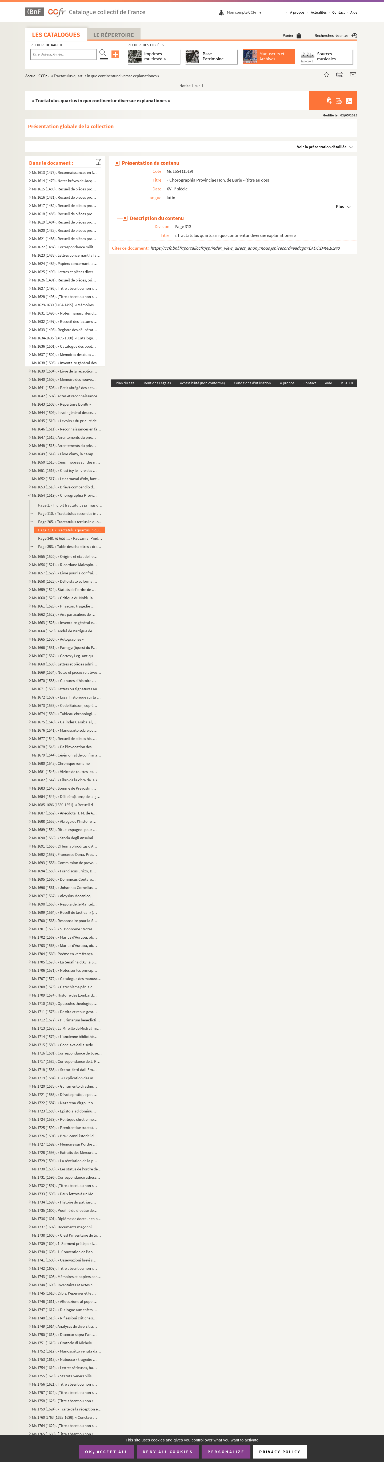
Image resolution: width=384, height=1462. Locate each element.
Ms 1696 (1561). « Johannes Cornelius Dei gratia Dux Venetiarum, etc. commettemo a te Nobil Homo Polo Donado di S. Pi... (65, 887)
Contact (338, 12)
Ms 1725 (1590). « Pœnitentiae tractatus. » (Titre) (65, 1127)
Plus (340, 206)
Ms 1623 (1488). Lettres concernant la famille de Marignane (67, 255)
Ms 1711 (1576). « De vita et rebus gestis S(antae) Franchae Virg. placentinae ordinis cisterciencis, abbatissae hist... (65, 1011)
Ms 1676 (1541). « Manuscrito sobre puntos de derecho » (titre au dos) (65, 730)
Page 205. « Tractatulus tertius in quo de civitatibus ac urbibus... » (70, 521)
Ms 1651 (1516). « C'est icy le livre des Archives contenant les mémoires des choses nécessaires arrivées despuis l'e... (65, 470)
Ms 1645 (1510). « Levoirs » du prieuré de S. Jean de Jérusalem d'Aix (67, 420)
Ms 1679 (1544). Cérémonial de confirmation (67, 755)
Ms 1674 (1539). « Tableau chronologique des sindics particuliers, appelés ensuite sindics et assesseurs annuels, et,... (65, 713)
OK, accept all (106, 1451)
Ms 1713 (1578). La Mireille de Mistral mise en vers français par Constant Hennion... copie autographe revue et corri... (67, 1028)
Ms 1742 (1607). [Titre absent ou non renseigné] (65, 1268)
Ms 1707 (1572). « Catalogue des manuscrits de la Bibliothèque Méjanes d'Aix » (67, 978)
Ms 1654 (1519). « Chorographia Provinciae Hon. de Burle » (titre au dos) (65, 495)
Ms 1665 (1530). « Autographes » (57, 639)
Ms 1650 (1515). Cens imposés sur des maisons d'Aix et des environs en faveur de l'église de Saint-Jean (67, 462)
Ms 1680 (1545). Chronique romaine (61, 763)
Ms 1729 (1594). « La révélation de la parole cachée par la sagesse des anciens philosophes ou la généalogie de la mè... (65, 1160)
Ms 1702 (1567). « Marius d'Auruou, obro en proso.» (65, 937)
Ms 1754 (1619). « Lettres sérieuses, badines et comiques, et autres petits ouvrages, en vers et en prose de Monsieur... (65, 1367)
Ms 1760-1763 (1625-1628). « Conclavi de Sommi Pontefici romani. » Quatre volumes (65, 1417)
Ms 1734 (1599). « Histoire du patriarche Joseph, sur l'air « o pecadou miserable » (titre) (65, 1202)
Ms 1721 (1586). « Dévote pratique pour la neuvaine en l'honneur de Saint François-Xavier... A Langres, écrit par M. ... (65, 1094)
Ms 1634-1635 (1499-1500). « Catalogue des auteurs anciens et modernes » (65, 337)
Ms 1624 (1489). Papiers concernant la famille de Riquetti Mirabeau (65, 263)
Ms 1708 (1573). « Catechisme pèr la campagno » (65, 986)
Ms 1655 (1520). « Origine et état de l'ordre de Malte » (65, 556)
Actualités (319, 12)
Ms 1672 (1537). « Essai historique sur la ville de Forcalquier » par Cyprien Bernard (67, 697)
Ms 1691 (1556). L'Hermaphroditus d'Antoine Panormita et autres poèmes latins (65, 846)
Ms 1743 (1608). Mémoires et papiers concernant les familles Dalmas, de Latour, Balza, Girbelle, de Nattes (67, 1276)
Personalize (226, 1451)
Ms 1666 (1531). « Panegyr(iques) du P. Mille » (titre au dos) (65, 647)
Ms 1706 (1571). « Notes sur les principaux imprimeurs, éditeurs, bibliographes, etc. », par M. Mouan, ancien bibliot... (65, 970)
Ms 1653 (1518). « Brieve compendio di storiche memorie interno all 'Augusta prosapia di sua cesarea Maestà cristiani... (65, 486)
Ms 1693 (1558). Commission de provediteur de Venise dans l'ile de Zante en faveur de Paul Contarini (65, 862)
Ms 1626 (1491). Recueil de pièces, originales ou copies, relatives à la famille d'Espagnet (65, 280)
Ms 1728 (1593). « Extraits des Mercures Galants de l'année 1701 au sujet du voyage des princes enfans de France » (65, 1152)
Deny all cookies (168, 1451)
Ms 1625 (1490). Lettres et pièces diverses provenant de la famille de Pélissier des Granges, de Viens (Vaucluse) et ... (65, 271)
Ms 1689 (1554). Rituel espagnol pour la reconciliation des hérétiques (65, 829)
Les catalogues (56, 34)
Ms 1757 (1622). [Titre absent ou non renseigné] (65, 1392)
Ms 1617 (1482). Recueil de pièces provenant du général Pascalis (65, 205)
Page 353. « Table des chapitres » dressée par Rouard (70, 546)
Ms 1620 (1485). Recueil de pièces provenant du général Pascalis (65, 230)
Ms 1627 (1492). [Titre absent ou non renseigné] (65, 288)
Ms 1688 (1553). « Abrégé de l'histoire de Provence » (65, 821)
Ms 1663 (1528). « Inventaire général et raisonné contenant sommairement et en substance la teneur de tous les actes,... (65, 622)
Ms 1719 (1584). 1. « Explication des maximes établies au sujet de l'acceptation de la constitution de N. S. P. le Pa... (65, 1077)
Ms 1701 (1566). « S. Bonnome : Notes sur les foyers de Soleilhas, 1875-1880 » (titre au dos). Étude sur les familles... (65, 928)
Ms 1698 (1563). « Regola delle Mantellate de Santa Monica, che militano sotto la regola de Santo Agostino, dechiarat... (65, 904)
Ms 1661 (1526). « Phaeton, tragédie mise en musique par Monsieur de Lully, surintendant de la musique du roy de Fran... (65, 606)
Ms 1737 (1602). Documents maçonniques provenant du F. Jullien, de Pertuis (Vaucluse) (65, 1226)
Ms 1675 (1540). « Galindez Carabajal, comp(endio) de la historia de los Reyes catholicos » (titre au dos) (65, 721)
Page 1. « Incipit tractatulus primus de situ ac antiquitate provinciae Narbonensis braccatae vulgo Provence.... (70, 505)
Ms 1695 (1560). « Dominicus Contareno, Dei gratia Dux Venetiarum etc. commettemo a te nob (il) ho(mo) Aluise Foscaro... (65, 879)
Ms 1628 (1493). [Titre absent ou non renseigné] (65, 296)
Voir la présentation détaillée (322, 146)
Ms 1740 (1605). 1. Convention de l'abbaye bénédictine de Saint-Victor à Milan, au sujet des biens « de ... (65, 1251)
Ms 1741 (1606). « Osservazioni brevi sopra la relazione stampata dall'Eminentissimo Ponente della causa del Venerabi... (65, 1260)
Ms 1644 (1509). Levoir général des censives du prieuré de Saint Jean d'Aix (65, 412)
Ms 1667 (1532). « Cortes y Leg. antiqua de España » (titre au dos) (65, 655)
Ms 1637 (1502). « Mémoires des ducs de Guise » (65, 354)
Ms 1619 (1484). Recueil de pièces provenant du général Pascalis (65, 222)
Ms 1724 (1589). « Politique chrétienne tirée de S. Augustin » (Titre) (65, 1119)
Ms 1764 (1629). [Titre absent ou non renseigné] (65, 1425)
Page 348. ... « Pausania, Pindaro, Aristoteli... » (70, 538)
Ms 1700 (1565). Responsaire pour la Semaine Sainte (65, 920)
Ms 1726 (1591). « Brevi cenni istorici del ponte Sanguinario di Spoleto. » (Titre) (65, 1135)
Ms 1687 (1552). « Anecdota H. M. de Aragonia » (65, 813)
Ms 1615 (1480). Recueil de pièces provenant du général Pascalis (65, 188)
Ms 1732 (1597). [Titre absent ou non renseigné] (65, 1185)
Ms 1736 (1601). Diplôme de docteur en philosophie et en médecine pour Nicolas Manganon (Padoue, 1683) (67, 1218)
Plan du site (125, 383)
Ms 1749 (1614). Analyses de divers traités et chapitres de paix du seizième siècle (65, 1326)
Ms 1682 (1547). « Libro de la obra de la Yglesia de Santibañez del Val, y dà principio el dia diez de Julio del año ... (67, 779)
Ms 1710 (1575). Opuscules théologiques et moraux (65, 1003)
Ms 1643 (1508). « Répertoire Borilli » (61, 404)
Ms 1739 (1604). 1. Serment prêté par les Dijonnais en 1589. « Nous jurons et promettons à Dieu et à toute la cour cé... (65, 1243)
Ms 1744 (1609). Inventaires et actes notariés (65, 1284)
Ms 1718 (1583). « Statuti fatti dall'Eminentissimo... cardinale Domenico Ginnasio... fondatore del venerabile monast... (65, 1069)
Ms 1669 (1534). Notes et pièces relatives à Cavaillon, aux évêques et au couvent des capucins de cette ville (67, 672)
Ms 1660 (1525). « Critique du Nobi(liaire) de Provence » (65, 597)
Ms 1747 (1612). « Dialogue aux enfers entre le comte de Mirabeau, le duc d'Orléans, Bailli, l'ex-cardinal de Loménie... (65, 1309)
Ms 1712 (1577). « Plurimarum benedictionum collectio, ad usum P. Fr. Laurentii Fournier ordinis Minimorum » (67, 1019)
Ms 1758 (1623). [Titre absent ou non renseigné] (65, 1400)
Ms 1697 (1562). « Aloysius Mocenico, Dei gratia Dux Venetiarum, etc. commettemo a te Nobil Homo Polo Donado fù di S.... (65, 895)
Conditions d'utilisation (252, 383)
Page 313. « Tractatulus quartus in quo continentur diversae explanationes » (70, 529)
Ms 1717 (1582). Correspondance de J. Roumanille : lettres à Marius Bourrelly (67, 1061)
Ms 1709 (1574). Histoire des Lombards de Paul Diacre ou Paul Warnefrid (65, 995)
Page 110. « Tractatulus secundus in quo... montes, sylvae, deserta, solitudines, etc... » (70, 513)
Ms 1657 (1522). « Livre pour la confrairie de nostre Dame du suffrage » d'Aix (65, 572)
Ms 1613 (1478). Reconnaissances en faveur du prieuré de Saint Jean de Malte (65, 172)
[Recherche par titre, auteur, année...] (63, 54)
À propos (297, 12)
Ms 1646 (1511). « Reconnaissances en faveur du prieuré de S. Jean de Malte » (67, 429)
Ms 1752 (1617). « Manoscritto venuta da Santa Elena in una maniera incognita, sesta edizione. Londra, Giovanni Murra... (67, 1351)
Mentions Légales (157, 383)
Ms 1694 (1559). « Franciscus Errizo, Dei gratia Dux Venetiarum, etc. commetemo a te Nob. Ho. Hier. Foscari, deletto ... (65, 870)
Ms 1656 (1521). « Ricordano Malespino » (65, 564)
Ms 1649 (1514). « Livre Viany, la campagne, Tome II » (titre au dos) (65, 453)
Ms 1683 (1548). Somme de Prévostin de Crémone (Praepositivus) (65, 788)
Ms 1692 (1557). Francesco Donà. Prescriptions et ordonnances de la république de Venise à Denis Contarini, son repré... (65, 854)
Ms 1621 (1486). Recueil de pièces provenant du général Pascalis (65, 238)
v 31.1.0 (347, 383)
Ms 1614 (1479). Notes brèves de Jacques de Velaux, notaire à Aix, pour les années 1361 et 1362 (65, 180)
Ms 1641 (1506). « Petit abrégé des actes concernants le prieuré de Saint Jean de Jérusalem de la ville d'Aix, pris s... (65, 387)
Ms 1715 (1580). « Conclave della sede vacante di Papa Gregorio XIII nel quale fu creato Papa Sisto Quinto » (65, 1044)
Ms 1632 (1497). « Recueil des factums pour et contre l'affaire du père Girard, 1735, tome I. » (65, 321)
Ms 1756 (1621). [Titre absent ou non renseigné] (65, 1384)
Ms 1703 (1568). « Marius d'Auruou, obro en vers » (65, 945)
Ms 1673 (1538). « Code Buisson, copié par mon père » (65, 705)
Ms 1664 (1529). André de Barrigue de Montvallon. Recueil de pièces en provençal (65, 630)
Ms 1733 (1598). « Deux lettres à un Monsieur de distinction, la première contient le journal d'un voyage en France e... (65, 1193)
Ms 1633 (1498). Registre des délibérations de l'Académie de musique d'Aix (65, 329)
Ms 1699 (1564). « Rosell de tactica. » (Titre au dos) (65, 912)
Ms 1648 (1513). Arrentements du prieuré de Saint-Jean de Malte (65, 445)
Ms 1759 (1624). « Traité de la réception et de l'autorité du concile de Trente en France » (67, 1409)
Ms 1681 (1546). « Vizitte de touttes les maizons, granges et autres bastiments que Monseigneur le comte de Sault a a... (65, 771)
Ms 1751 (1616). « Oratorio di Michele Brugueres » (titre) (65, 1342)
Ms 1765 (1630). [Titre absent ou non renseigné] (65, 1433)
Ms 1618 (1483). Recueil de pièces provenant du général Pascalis (65, 213)
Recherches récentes (336, 35)
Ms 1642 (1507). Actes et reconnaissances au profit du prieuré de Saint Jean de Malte (67, 395)
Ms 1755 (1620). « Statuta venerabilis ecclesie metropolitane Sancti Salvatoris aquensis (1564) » (65, 1375)
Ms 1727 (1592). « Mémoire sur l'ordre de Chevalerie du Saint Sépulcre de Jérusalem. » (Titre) (65, 1144)
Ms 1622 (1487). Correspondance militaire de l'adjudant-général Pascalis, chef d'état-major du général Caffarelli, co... (65, 246)
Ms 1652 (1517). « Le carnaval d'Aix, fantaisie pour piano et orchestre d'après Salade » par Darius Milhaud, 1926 (67, 478)
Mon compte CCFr (245, 12)
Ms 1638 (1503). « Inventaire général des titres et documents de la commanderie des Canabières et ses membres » (67, 362)
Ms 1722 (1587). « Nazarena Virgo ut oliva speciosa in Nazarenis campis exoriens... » (65, 1102)
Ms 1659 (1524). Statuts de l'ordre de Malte (65, 589)
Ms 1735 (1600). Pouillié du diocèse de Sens (65, 1210)
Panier (292, 35)
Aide (353, 12)
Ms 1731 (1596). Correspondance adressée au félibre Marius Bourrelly (67, 1177)
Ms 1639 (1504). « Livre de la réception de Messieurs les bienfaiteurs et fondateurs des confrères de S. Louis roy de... (65, 371)
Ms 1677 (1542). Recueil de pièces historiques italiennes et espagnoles (65, 738)
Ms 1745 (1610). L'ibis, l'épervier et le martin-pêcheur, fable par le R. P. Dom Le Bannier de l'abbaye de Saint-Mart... (65, 1293)
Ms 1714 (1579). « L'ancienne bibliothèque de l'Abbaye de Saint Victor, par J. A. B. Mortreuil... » (65, 1036)
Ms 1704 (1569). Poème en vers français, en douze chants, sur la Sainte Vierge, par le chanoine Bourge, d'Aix (65, 953)
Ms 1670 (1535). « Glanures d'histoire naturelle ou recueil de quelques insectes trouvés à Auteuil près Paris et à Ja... (65, 680)
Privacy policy (280, 1451)
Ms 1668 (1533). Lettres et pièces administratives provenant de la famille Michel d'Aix (65, 664)
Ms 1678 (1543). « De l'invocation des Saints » (65, 746)
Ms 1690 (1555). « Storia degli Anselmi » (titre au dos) (65, 837)
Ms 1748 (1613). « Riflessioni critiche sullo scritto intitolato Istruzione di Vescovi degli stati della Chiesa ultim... (65, 1317)
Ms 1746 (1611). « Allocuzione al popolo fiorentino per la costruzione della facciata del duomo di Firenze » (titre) (65, 1301)
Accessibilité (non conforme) (202, 383)
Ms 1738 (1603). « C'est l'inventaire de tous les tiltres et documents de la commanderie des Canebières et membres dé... (67, 1235)
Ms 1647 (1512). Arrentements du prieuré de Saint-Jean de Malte (65, 437)
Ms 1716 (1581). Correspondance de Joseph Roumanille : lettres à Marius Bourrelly (67, 1053)
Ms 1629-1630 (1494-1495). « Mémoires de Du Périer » (65, 304)
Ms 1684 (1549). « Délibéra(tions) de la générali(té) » (67, 796)
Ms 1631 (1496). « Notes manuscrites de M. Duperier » (65, 313)
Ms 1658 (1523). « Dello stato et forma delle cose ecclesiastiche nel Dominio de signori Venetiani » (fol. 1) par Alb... (65, 581)
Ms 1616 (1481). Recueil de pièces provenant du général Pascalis (65, 197)
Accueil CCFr (36, 75)
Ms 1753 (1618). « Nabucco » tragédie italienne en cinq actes (65, 1359)
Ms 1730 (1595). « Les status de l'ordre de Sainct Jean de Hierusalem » (67, 1168)
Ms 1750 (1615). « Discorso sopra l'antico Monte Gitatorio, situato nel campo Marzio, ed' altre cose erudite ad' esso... (65, 1334)
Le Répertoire (113, 34)
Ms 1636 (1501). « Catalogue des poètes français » (65, 346)
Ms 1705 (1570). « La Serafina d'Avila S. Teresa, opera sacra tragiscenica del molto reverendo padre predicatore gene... (65, 962)
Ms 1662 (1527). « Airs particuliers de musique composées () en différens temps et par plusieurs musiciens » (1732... (65, 614)
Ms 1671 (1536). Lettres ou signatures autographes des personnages (67, 688)
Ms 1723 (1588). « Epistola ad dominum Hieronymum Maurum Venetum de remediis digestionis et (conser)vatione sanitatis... (65, 1111)
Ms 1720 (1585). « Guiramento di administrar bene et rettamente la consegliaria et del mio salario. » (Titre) (65, 1086)
